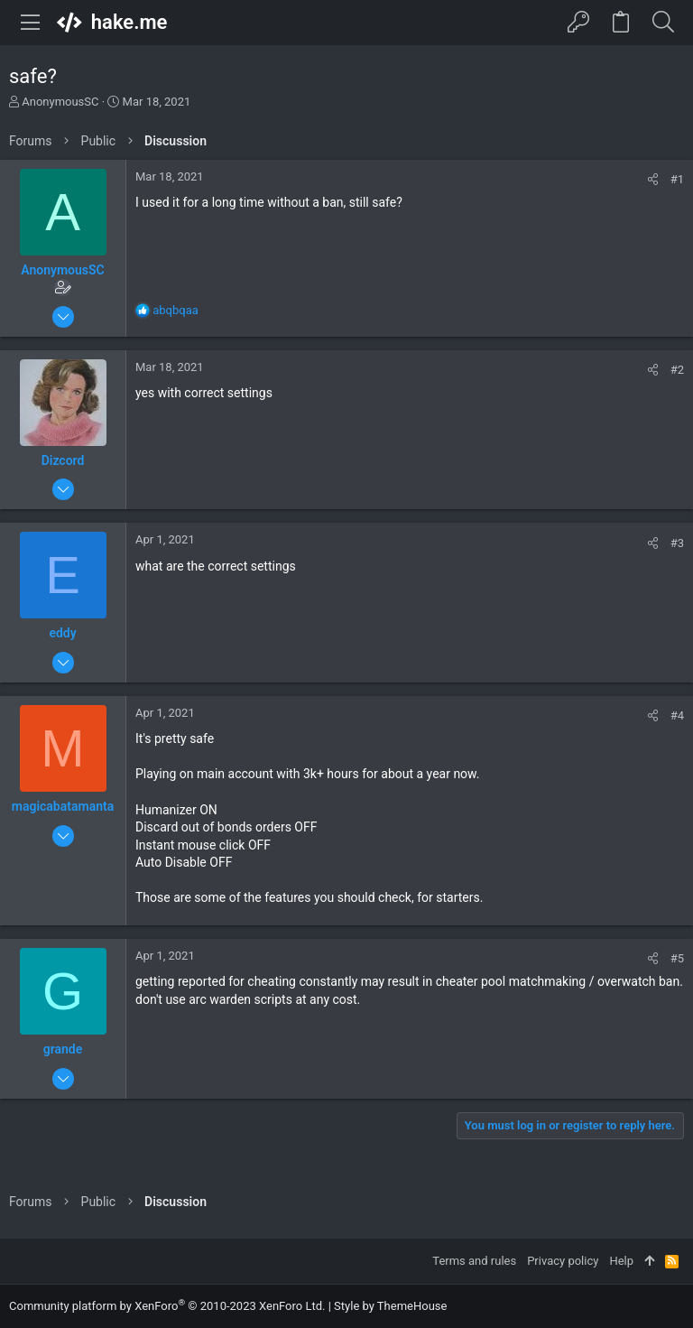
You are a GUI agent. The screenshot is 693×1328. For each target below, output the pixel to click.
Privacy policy (562, 1261)
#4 (677, 715)
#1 (677, 179)
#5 (677, 958)
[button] (30, 22)
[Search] (663, 23)
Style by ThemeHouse (390, 1306)
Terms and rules (474, 1261)
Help (621, 1261)
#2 (677, 369)
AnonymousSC (60, 101)
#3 (677, 543)
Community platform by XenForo (167, 1306)
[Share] (653, 179)
